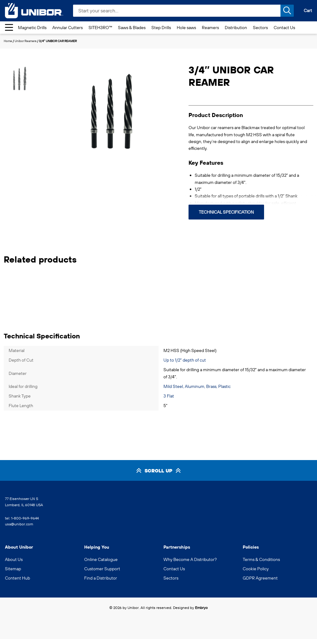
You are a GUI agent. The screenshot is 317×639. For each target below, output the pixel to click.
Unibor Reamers (26, 41)
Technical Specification (226, 212)
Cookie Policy (256, 569)
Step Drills (161, 27)
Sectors (260, 27)
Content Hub (17, 578)
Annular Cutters (67, 27)
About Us (14, 559)
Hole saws (186, 27)
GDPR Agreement (260, 578)
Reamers (210, 27)
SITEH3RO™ (100, 27)
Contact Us (284, 27)
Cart (308, 10)
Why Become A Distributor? (190, 559)
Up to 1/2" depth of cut (184, 360)
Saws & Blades (131, 27)
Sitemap (13, 569)
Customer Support (102, 569)
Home (8, 41)
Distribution (236, 27)
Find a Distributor (100, 578)
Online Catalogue (101, 559)
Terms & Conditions (261, 559)
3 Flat (168, 396)
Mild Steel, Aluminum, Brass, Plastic (197, 386)
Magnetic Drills (32, 27)
